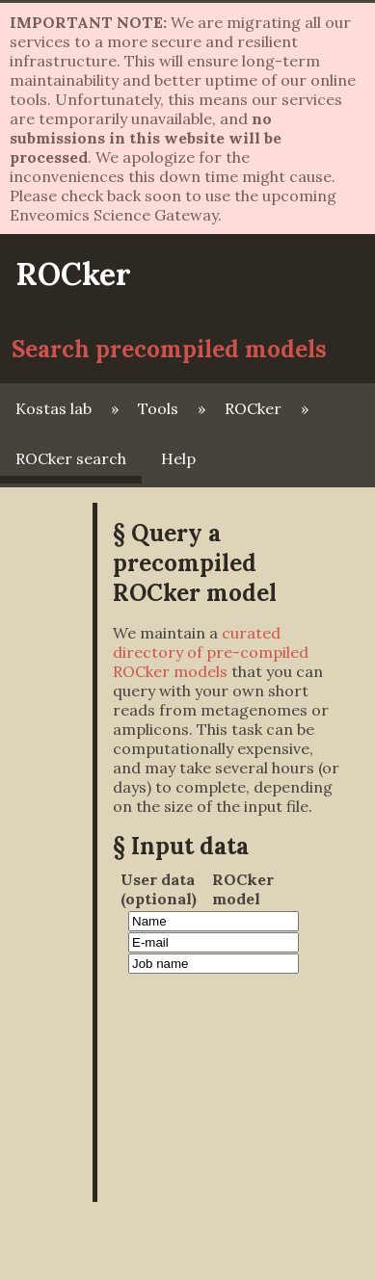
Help (178, 458)
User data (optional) (159, 889)
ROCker (73, 274)
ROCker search (70, 458)
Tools (158, 408)
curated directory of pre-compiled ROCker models (210, 652)
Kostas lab (53, 408)
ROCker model (243, 889)
